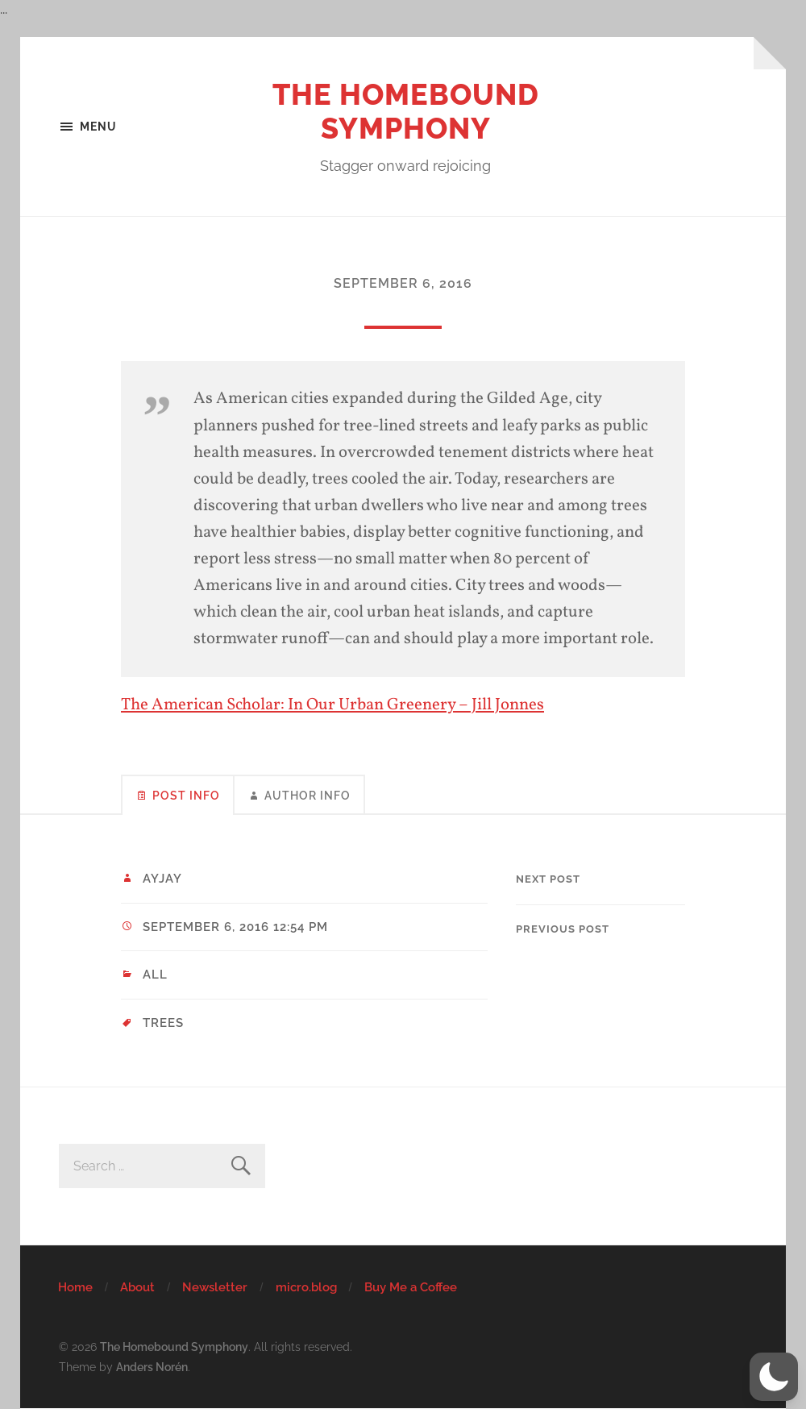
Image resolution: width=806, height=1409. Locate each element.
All (155, 974)
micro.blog (306, 1287)
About (137, 1287)
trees (163, 1023)
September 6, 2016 (403, 283)
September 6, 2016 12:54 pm (235, 927)
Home (75, 1287)
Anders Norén (152, 1367)
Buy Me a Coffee (410, 1287)
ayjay (162, 878)
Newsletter (214, 1287)
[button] (774, 1377)
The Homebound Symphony (405, 111)
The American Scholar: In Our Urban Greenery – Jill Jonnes (332, 705)
